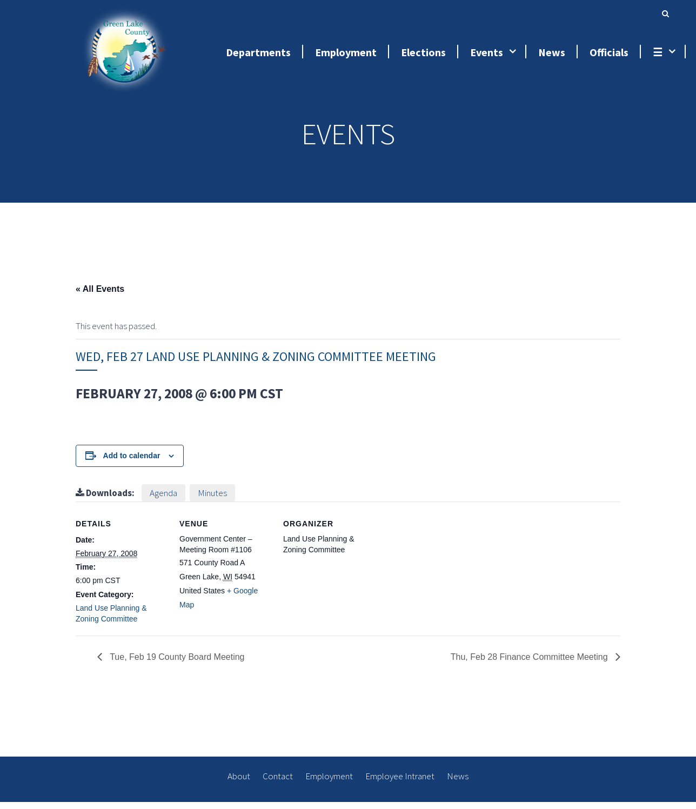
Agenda (163, 499)
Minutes (212, 499)
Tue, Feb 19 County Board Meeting (176, 663)
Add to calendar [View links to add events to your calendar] (131, 462)
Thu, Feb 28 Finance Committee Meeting (530, 663)
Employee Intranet (399, 783)
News (458, 783)
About (238, 783)
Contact (278, 783)
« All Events (100, 295)
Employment (329, 783)
